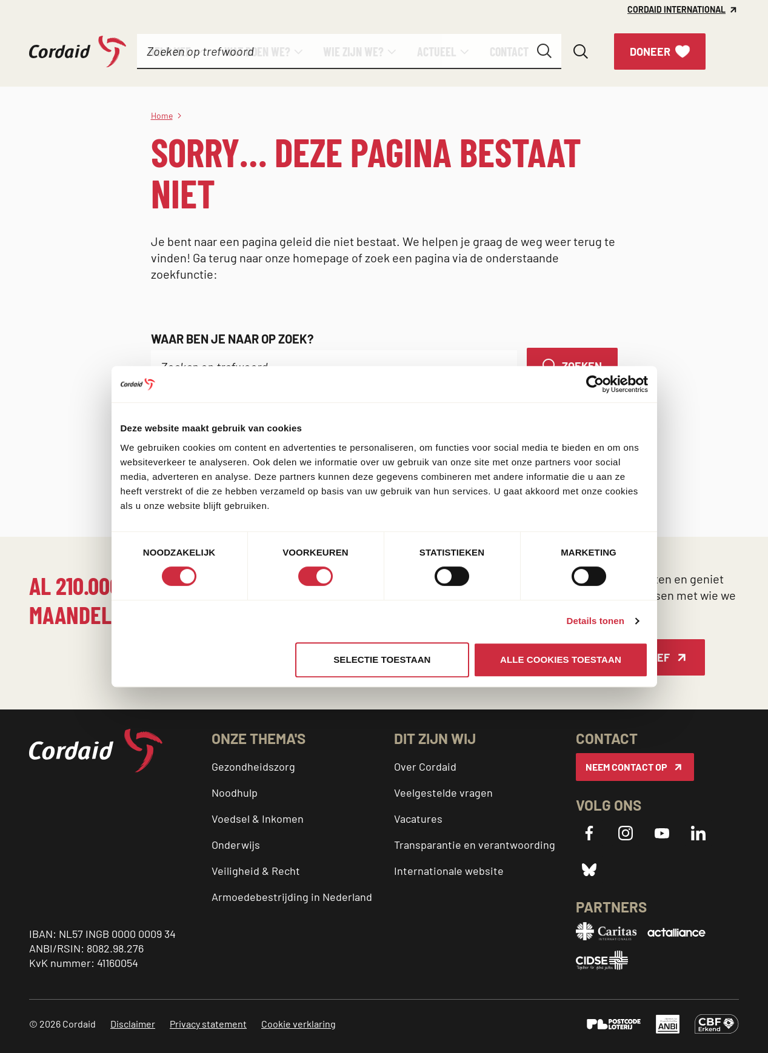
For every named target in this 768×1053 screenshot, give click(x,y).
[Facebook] (589, 833)
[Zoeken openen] (581, 51)
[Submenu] (199, 51)
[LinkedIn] (698, 833)
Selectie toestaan (381, 659)
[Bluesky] (589, 869)
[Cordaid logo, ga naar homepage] (77, 52)
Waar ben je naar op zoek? (232, 338)
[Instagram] (625, 833)
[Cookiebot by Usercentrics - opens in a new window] (595, 384)
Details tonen (595, 621)
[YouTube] (662, 833)
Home (162, 115)
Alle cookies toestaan (560, 659)
